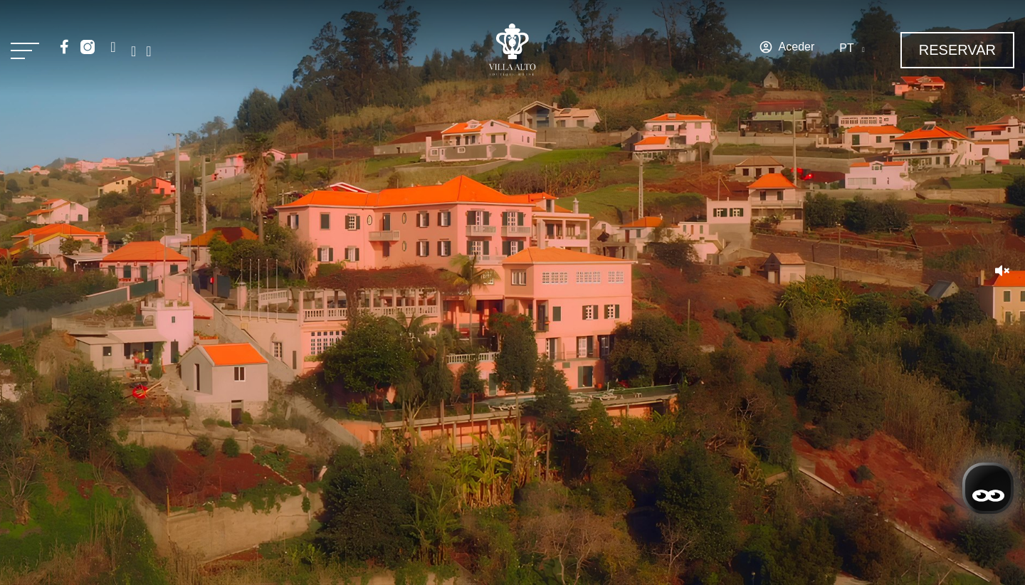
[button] (1002, 271)
